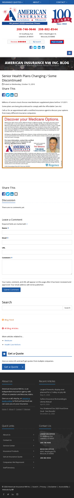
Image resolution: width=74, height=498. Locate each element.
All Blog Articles (10, 328)
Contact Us (18, 440)
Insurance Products (18, 451)
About (37, 2)
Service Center (18, 445)
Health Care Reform (13, 344)
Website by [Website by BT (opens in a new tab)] (8, 489)
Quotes (12, 2)
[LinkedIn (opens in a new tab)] (39, 47)
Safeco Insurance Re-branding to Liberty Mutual (55, 402)
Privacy (43, 487)
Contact (61, 2)
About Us (18, 435)
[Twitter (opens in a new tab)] (35, 47)
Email (5, 238)
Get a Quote (11, 366)
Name (5, 228)
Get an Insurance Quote (18, 457)
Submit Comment (11, 289)
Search (37, 42)
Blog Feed (8, 319)
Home (4, 409)
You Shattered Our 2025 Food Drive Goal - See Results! (55, 411)
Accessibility (64, 487)
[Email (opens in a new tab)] (16, 94)
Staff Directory (18, 467)
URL (3, 248)
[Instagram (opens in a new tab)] (43, 47)
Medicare (8, 340)
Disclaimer (52, 487)
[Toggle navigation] (69, 53)
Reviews (18, 42)
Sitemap (27, 409)
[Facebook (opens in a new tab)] (31, 47)
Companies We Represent (18, 462)
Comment (7, 257)
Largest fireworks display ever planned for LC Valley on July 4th (55, 392)
